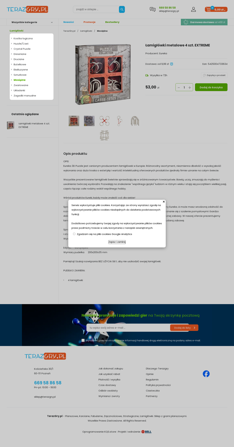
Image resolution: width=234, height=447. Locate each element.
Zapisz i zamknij (117, 242)
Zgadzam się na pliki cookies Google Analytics (104, 234)
